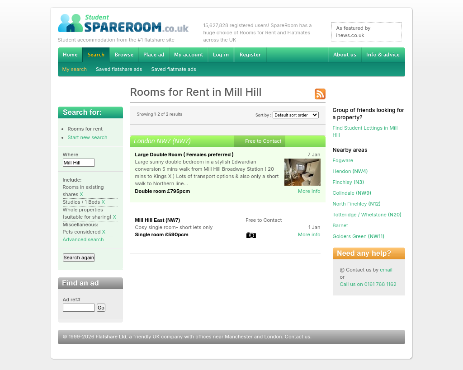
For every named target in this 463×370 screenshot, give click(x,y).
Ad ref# (71, 299)
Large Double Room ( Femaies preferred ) (184, 154)
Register (250, 54)
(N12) (357, 204)
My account (188, 54)
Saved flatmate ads (173, 69)
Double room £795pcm (162, 191)
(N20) (367, 214)
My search (74, 69)
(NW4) (350, 171)
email (386, 270)
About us (344, 54)
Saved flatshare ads (119, 69)
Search (95, 54)
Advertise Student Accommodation (153, 54)
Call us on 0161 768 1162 (368, 284)
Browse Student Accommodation (123, 54)
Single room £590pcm (162, 234)
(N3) (348, 182)
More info (309, 191)
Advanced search (83, 239)
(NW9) (352, 193)
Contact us (297, 336)
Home (70, 54)
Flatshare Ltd (111, 336)
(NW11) (359, 236)
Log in (221, 54)
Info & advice (383, 54)
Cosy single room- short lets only (174, 227)
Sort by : (287, 114)
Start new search (88, 137)
